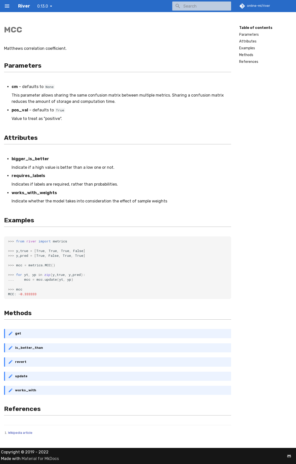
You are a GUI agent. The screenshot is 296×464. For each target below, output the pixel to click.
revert (20, 362)
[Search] (201, 6)
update (21, 376)
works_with (25, 390)
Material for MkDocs (40, 458)
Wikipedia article (20, 433)
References (248, 62)
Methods (246, 55)
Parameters (249, 34)
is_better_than (29, 348)
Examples (247, 48)
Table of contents (255, 28)
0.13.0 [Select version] (42, 6)
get (18, 333)
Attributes (248, 41)
